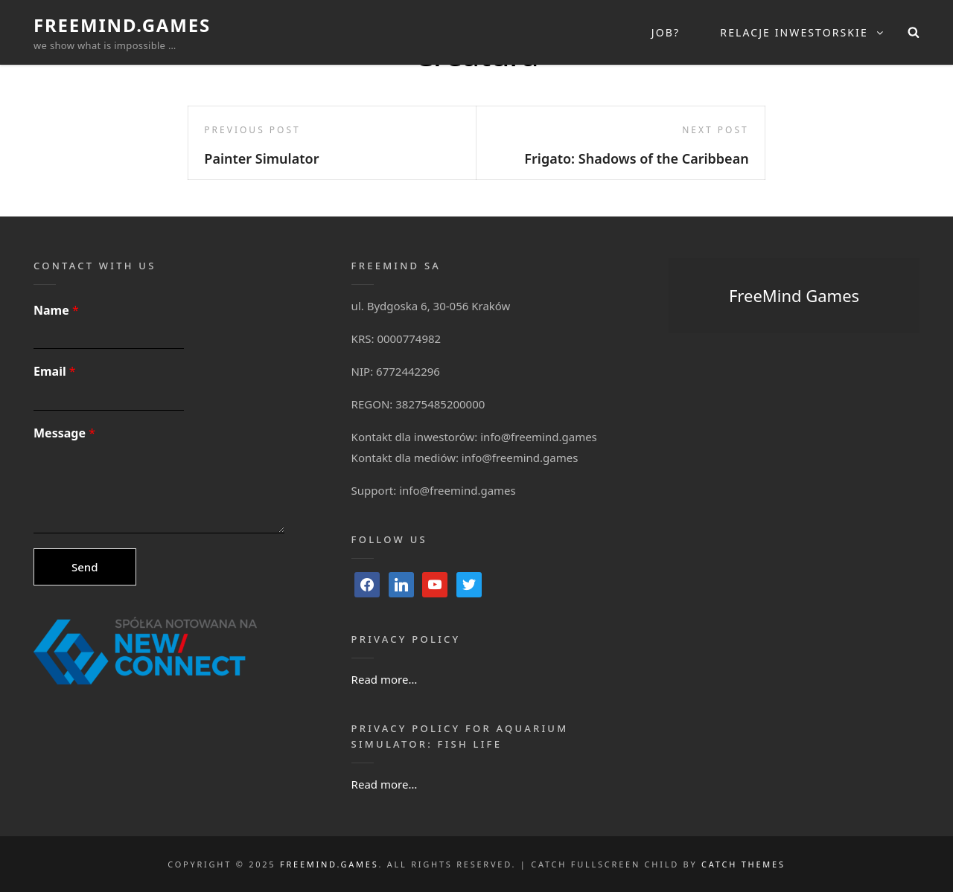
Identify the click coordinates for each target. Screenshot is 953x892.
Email (55, 371)
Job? (665, 32)
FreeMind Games (794, 295)
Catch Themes (743, 864)
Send (84, 566)
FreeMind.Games (122, 25)
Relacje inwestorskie (802, 32)
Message (64, 433)
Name (56, 310)
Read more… (384, 679)
